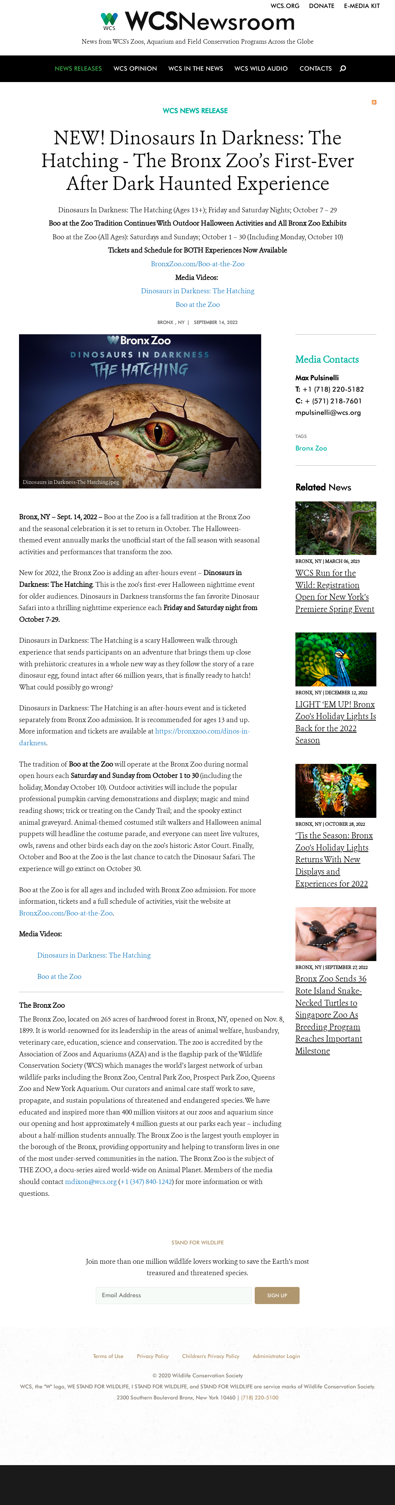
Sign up (277, 1295)
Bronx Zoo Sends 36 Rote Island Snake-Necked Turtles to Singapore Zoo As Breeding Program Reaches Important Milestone (330, 1015)
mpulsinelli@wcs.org (328, 412)
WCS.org (285, 5)
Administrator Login (276, 1356)
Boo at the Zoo (198, 304)
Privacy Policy (153, 1356)
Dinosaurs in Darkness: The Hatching (197, 291)
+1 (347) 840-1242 (146, 1181)
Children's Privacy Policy (211, 1356)
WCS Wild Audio (261, 69)
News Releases (79, 69)
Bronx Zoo (311, 448)
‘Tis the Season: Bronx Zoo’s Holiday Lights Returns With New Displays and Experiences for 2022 (334, 859)
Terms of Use (108, 1356)
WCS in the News (196, 69)
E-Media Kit (362, 5)
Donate (322, 5)
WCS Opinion (136, 69)
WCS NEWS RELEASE (195, 111)
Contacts (315, 69)
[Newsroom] (197, 23)
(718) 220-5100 (259, 1397)
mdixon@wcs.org (91, 1181)
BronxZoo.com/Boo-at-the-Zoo (197, 264)
